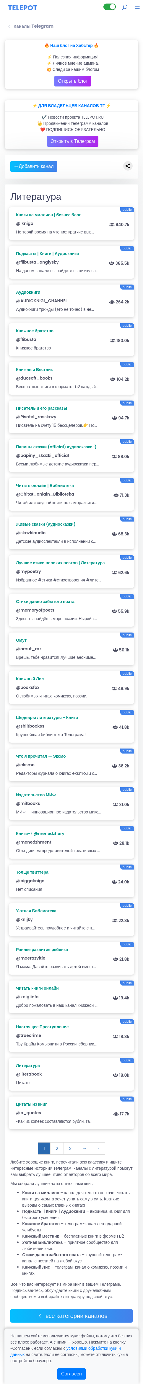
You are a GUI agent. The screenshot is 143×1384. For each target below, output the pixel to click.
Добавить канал (33, 166)
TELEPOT (23, 8)
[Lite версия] (109, 7)
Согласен (71, 1373)
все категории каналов (73, 1316)
